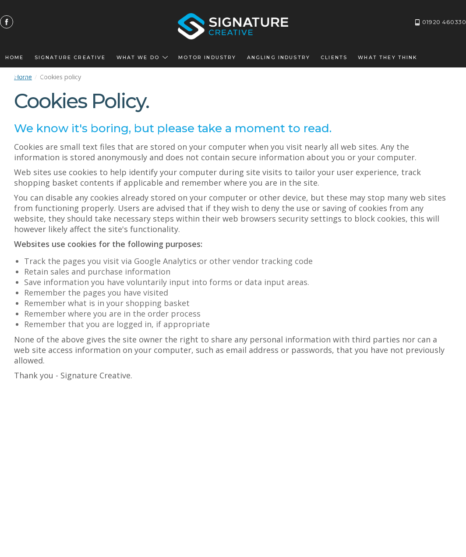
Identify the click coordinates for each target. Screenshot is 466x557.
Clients (334, 57)
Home (14, 57)
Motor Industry (207, 57)
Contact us (26, 77)
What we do (142, 57)
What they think (387, 57)
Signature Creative (70, 57)
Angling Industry (279, 57)
